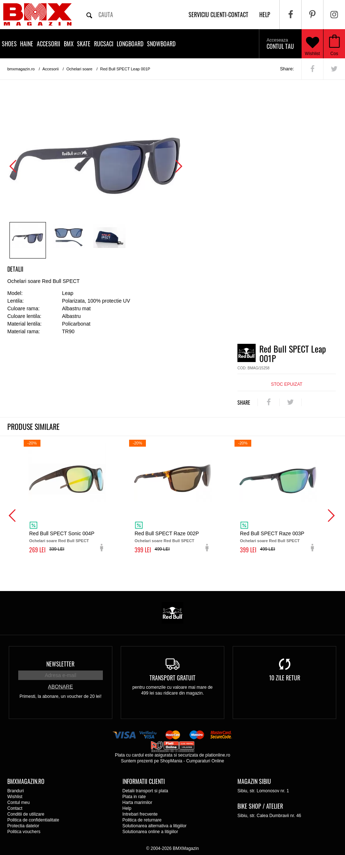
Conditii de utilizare (25, 814)
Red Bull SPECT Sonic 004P (61, 533)
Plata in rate (134, 796)
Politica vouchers (23, 831)
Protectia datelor (23, 825)
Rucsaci (103, 43)
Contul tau (280, 44)
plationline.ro (217, 755)
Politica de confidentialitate (33, 820)
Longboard (130, 43)
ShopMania (171, 760)
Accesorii (48, 43)
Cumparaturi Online (205, 760)
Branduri (15, 790)
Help (127, 808)
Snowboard (161, 43)
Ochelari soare (79, 69)
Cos (334, 53)
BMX (69, 43)
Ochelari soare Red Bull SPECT (59, 541)
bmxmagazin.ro (21, 69)
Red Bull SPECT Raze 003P (272, 533)
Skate (83, 43)
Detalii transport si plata (145, 790)
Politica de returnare (142, 820)
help (264, 14)
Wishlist (312, 43)
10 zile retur (284, 677)
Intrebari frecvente (140, 814)
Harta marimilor (137, 802)
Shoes (9, 43)
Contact (14, 808)
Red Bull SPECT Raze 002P (167, 533)
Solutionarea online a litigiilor (150, 831)
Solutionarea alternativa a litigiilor (155, 825)
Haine (26, 43)
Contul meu (18, 802)
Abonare (60, 686)
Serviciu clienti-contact (218, 14)
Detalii (15, 269)
